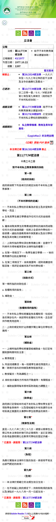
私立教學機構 (29, 125)
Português (46, 3)
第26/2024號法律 (31, 74)
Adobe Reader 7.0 (19, 513)
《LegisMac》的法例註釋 (40, 135)
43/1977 (19, 58)
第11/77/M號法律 (31, 107)
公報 (5, 47)
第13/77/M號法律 (31, 89)
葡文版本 (48, 70)
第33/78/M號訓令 (31, 114)
